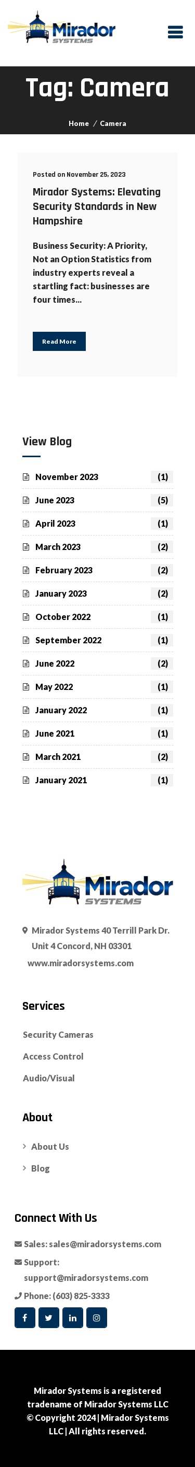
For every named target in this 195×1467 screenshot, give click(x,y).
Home (79, 123)
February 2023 (104, 570)
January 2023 (104, 593)
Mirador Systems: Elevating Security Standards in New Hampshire (97, 207)
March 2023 (104, 547)
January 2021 (104, 780)
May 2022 (104, 687)
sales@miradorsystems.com (105, 1244)
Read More (59, 341)
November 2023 (104, 477)
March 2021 (104, 757)
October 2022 (104, 617)
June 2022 (104, 663)
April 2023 (104, 523)
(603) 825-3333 (81, 1296)
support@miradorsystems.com (86, 1277)
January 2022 (104, 710)
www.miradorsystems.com (81, 963)
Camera (113, 123)
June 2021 (104, 733)
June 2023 (104, 500)
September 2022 (104, 640)
